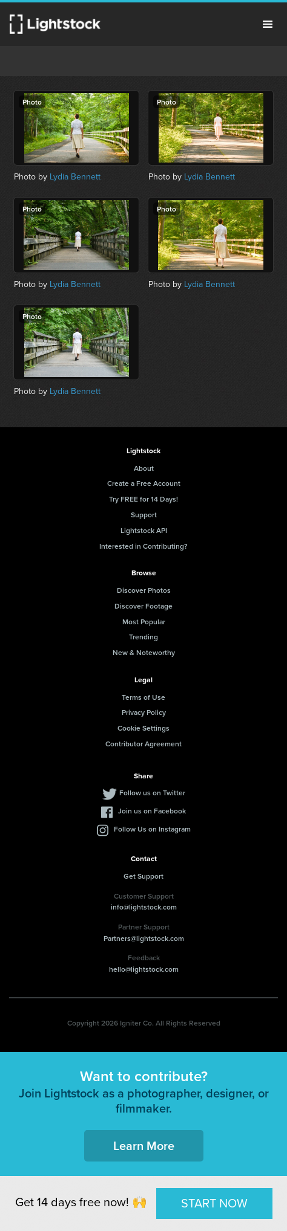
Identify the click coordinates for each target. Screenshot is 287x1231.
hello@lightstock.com (144, 969)
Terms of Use (143, 697)
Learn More (143, 1145)
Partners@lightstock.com (144, 938)
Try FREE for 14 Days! (143, 499)
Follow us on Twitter (152, 792)
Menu (267, 24)
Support (144, 514)
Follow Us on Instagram (152, 829)
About (144, 468)
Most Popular (143, 621)
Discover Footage (143, 606)
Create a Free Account (143, 483)
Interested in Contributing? (143, 546)
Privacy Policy (144, 712)
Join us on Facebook (152, 811)
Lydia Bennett (75, 176)
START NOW (214, 1203)
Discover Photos (144, 590)
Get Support (143, 876)
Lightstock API (143, 530)
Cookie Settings (143, 728)
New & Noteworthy (144, 652)
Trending (143, 637)
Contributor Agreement (143, 743)
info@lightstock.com (144, 907)
